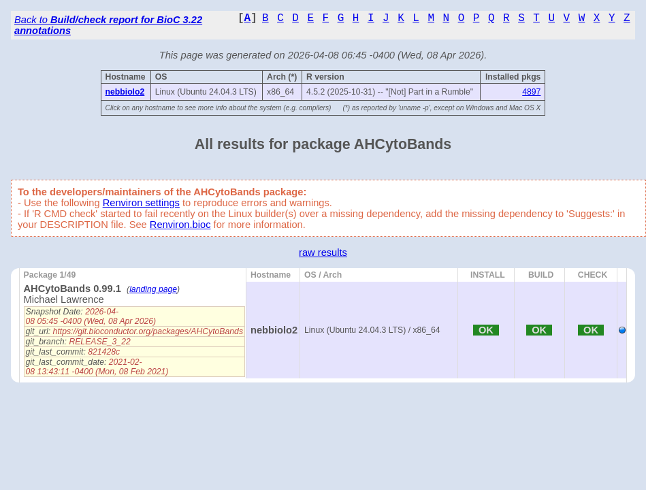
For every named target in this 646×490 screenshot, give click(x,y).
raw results (323, 252)
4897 (531, 92)
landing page (153, 289)
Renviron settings (141, 202)
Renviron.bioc (180, 224)
